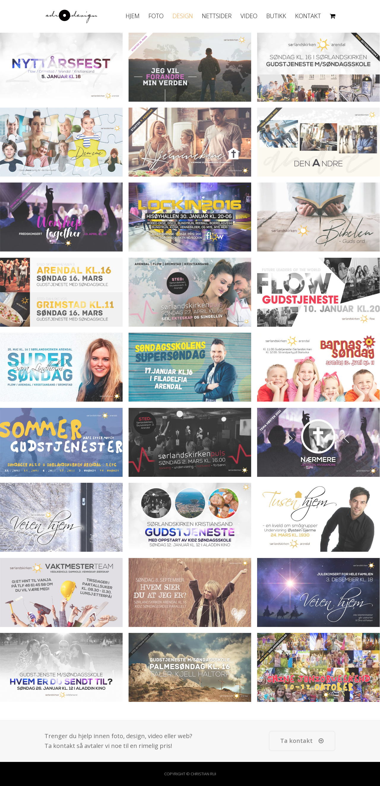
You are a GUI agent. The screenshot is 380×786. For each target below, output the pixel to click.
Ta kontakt (302, 741)
